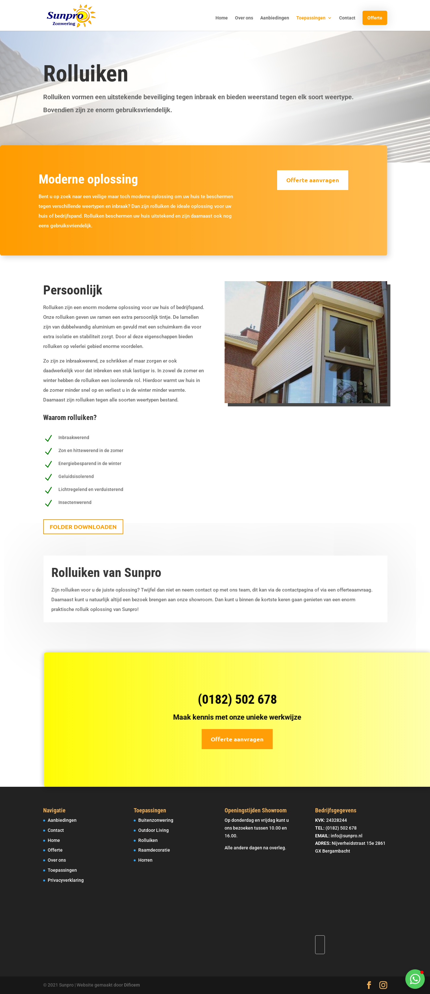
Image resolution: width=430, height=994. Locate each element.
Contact (347, 18)
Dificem (132, 985)
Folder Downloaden (83, 526)
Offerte (374, 17)
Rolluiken (148, 840)
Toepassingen (311, 18)
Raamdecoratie (154, 850)
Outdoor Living (153, 830)
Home (221, 18)
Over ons (244, 18)
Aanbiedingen (274, 18)
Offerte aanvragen (303, 180)
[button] (415, 979)
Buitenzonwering (155, 820)
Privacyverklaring (66, 880)
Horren (145, 860)
